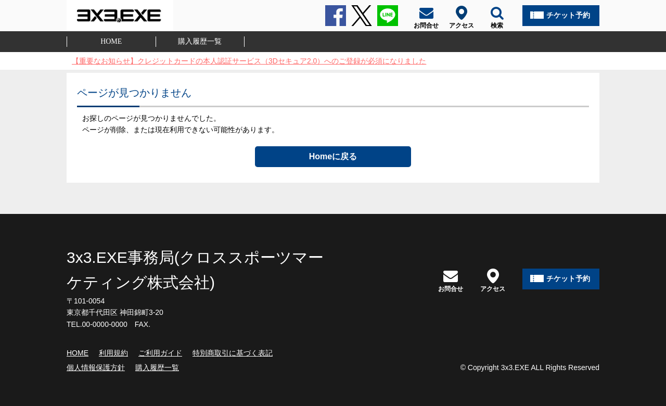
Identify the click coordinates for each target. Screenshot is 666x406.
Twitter (361, 15)
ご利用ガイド (160, 353)
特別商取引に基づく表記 (233, 353)
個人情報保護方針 (96, 367)
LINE (387, 15)
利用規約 (113, 353)
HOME (111, 41)
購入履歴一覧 (200, 41)
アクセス (492, 280)
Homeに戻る (333, 156)
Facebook (335, 15)
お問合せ (450, 280)
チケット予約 (568, 15)
